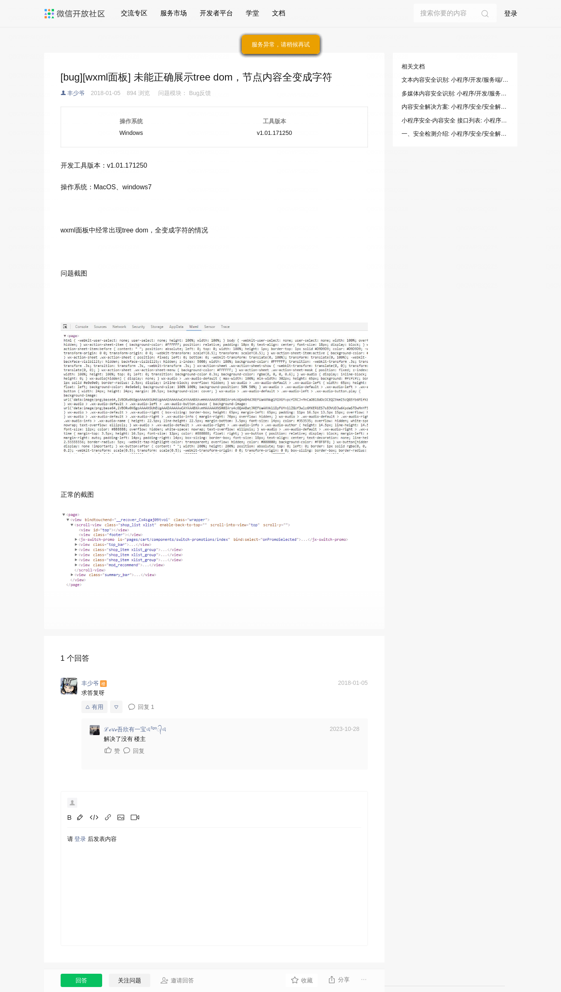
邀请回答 (177, 980)
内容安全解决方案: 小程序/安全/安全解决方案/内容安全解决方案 (455, 106)
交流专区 (134, 13)
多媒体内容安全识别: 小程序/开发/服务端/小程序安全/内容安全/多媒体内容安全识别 (455, 93)
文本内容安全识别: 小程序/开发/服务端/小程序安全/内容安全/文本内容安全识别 (455, 79)
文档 (278, 13)
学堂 (252, 13)
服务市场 (173, 13)
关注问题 (129, 980)
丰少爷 (76, 93)
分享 (339, 979)
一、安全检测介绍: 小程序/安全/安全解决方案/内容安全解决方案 (455, 133)
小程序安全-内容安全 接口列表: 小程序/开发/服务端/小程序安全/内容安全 (455, 120)
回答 (81, 980)
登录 (510, 13)
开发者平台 (216, 13)
